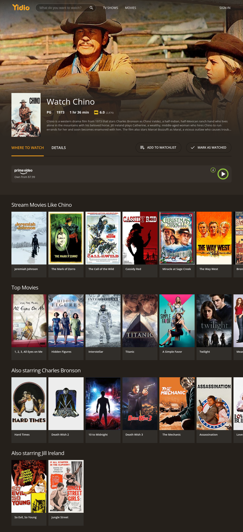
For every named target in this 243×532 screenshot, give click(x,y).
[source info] (212, 169)
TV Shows (110, 8)
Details (58, 147)
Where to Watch (27, 147)
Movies (130, 8)
